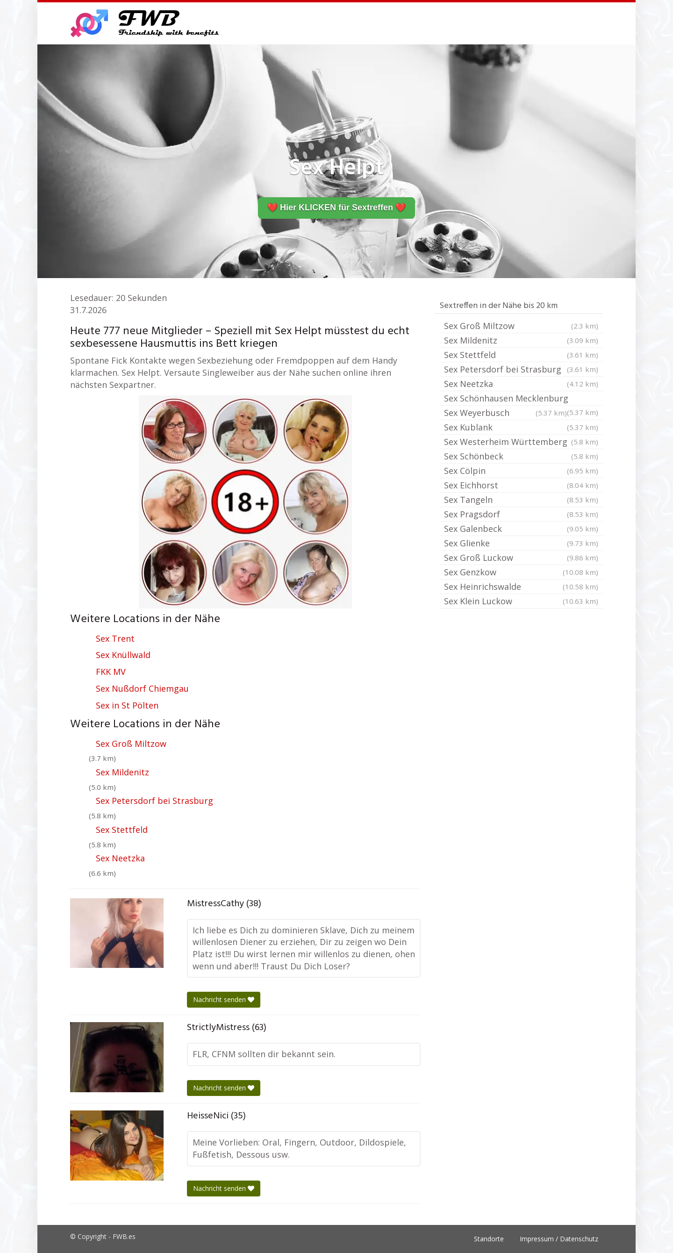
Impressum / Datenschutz (559, 1238)
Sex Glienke (521, 543)
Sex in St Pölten (127, 705)
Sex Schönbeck (521, 456)
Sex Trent (115, 638)
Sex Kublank (521, 427)
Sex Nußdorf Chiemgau (142, 688)
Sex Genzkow (521, 572)
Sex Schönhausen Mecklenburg (521, 399)
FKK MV (111, 671)
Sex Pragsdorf (521, 514)
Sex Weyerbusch (505, 413)
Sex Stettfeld (122, 829)
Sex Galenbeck (521, 529)
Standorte (489, 1238)
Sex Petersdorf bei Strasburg (154, 800)
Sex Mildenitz (122, 772)
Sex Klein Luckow (521, 601)
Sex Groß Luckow (521, 558)
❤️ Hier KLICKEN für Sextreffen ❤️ (336, 207)
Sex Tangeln (521, 500)
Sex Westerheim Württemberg (521, 442)
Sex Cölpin (521, 471)
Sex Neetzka (120, 858)
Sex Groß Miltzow (131, 743)
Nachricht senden (223, 999)
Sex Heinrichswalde (521, 587)
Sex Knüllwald (123, 654)
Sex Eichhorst (521, 485)
